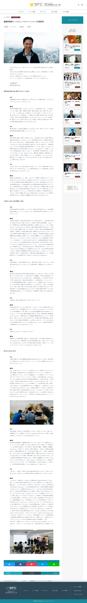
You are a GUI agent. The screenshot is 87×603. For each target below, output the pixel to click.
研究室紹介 (22, 26)
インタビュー (13, 26)
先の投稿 (7, 573)
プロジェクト (43, 11)
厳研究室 (29, 26)
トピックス (21, 11)
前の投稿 (55, 573)
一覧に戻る (31, 573)
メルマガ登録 (65, 11)
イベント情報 (31, 11)
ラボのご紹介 (54, 11)
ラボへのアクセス (72, 20)
